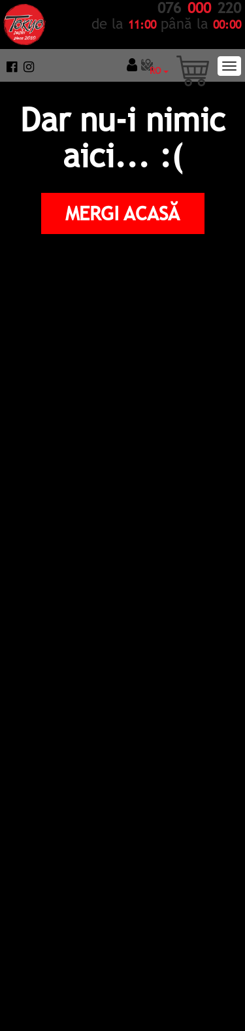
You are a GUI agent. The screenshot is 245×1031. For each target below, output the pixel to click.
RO (159, 70)
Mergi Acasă (122, 213)
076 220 (199, 8)
